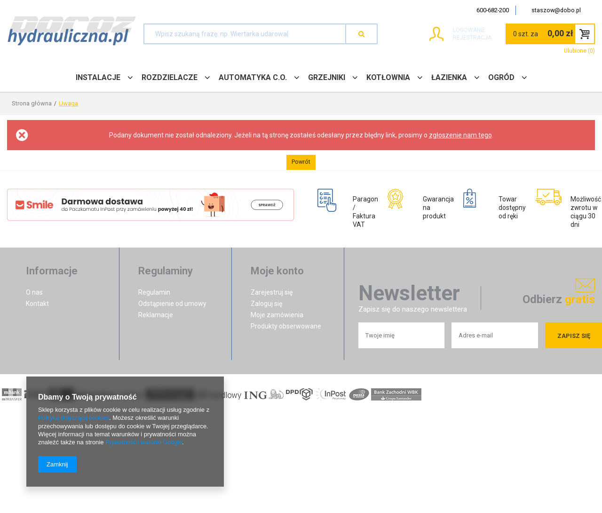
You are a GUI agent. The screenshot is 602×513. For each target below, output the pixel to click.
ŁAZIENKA (449, 77)
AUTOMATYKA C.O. (253, 77)
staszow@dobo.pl (556, 10)
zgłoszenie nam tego (460, 135)
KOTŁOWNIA (388, 77)
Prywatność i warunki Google (144, 442)
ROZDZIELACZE (170, 77)
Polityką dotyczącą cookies (74, 418)
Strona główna (32, 103)
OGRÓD (501, 77)
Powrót (301, 162)
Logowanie (453, 30)
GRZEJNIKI (326, 77)
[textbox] (244, 34)
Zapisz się (573, 339)
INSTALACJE (98, 77)
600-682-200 (492, 10)
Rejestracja (456, 37)
